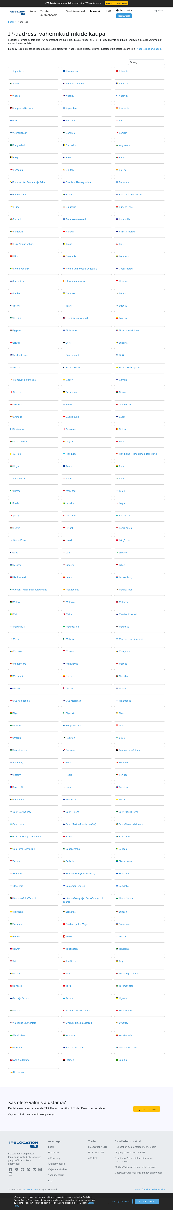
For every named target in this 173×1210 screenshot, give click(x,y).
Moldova (17, 651)
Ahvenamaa (72, 71)
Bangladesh (19, 145)
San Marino (125, 836)
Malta (69, 614)
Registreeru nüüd (146, 1109)
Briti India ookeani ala (130, 194)
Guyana (70, 441)
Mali (15, 614)
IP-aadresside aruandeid (148, 48)
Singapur (18, 873)
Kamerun (18, 231)
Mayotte (17, 638)
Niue (121, 712)
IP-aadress (53, 1152)
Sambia (123, 1059)
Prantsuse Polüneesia (24, 379)
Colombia (71, 256)
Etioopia (123, 342)
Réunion (123, 787)
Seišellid (70, 861)
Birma (69, 675)
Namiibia (123, 675)
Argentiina (71, 108)
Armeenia (124, 108)
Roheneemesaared (76, 219)
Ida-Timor (71, 961)
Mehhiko (70, 638)
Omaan (17, 737)
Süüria (122, 936)
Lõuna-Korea (20, 540)
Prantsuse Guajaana (129, 367)
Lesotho (17, 564)
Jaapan (122, 503)
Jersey (16, 515)
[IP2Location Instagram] (40, 1170)
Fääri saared (72, 354)
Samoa (69, 836)
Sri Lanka (71, 911)
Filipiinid (123, 762)
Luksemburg (125, 577)
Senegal (123, 848)
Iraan (69, 478)
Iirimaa (17, 490)
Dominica (18, 317)
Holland (123, 688)
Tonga (69, 973)
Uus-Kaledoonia (21, 700)
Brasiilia (70, 194)
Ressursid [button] (95, 11)
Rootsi (16, 936)
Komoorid (124, 256)
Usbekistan (19, 1035)
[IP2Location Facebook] (10, 1170)
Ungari (16, 466)
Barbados (71, 145)
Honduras (71, 453)
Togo (121, 961)
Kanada (70, 231)
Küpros (122, 293)
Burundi (17, 219)
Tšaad (69, 243)
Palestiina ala (20, 750)
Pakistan (70, 737)
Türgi (68, 985)
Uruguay (123, 1022)
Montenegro (19, 663)
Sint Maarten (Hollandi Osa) (80, 873)
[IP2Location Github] (28, 1170)
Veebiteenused (75, 11)
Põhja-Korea (125, 527)
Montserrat (72, 663)
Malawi (17, 601)
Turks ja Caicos (21, 998)
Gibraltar (17, 404)
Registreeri (124, 15)
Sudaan (123, 911)
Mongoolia (124, 651)
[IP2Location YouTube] (34, 1170)
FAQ (50, 1180)
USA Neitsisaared (128, 1047)
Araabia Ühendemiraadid (79, 1010)
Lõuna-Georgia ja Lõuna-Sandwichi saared (83, 900)
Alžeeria (17, 83)
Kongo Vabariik (21, 268)
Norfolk (17, 725)
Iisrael (122, 490)
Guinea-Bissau (20, 441)
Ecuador (123, 317)
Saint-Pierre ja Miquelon (131, 824)
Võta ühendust (56, 1174)
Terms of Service (142, 1189)
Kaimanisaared (127, 231)
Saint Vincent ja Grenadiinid (27, 836)
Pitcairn (17, 774)
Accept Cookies (147, 1201)
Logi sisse (158, 10)
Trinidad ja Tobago (128, 973)
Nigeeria (70, 712)
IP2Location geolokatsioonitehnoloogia (135, 1146)
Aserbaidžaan (20, 132)
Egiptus (17, 330)
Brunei (16, 206)
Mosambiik (19, 675)
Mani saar (71, 490)
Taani (69, 305)
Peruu (69, 762)
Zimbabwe (18, 1072)
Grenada (17, 416)
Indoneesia (19, 478)
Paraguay (18, 762)
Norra (122, 725)
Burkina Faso (126, 206)
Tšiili (121, 243)
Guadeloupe (72, 416)
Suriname (18, 924)
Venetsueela (125, 1035)
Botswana (124, 182)
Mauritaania (72, 626)
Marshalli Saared (127, 614)
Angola (17, 95)
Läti (68, 552)
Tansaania (124, 948)
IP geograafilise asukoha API (130, 1152)
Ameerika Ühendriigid (24, 1022)
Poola (69, 774)
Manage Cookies (120, 1201)
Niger (16, 712)
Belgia (16, 157)
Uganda (123, 998)
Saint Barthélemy (22, 811)
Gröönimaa (125, 404)
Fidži (121, 354)
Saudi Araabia (73, 848)
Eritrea (16, 342)
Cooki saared (126, 268)
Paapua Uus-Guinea (129, 750)
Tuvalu (69, 998)
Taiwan (16, 948)
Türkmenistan (126, 985)
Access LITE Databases (116, 3)
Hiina (16, 256)
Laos (15, 552)
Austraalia (71, 120)
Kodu (32, 11)
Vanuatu (70, 1035)
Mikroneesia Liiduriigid (131, 638)
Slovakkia (124, 873)
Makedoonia (72, 589)
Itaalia (16, 503)
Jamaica (70, 503)
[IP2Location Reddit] (22, 1170)
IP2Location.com (93, 3)
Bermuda (18, 169)
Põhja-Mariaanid (74, 725)
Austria (122, 120)
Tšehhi (16, 305)
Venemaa (71, 799)
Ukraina (17, 1010)
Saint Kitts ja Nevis (128, 811)
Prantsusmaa (73, 367)
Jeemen (70, 1059)
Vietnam (17, 1047)
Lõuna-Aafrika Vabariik (25, 898)
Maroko (123, 663)
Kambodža (124, 219)
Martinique (19, 626)
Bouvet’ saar (19, 194)
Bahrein (123, 132)
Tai (14, 961)
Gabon (69, 379)
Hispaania (18, 911)
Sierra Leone (125, 861)
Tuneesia (17, 985)
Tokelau (17, 973)
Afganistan (18, 71)
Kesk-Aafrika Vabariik (24, 243)
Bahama (70, 132)
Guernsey (71, 429)
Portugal (123, 774)
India (121, 466)
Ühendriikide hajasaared (79, 1022)
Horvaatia (124, 280)
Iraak (121, 478)
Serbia (16, 861)
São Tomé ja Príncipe (24, 848)
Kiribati (70, 527)
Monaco (70, 651)
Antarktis (123, 95)
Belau (122, 737)
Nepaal (69, 688)
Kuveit (69, 540)
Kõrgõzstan (125, 540)
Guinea (123, 429)
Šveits (69, 936)
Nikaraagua (125, 700)
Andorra (123, 83)
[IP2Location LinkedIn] (10, 1174)
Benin (122, 157)
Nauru (16, 688)
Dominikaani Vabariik (77, 317)
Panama (70, 750)
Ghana (122, 392)
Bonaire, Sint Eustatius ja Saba (29, 182)
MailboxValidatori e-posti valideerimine (135, 1167)
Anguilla (70, 95)
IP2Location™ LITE (97, 1146)
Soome (16, 367)
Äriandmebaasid (56, 1163)
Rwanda (123, 799)
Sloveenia (18, 885)
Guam (122, 416)
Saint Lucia (18, 824)
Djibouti (123, 305)
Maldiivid (123, 601)
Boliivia (123, 169)
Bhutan (70, 169)
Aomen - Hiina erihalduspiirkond (30, 589)
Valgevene (124, 145)
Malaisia (70, 601)
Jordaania (71, 515)
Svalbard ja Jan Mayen (77, 924)
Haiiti (121, 441)
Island (69, 466)
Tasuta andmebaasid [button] (48, 13)
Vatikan (17, 453)
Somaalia (124, 885)
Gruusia (17, 392)
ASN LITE (93, 1158)
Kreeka (69, 404)
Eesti (68, 342)
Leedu (69, 577)
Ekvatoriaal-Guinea (129, 330)
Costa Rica (18, 280)
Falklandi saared (21, 354)
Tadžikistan (72, 948)
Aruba (16, 120)
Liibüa (122, 564)
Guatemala (19, 429)
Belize (69, 157)
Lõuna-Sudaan (126, 898)
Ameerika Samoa (75, 83)
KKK (108, 11)
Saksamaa (71, 392)
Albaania (123, 71)
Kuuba (16, 293)
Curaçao (70, 293)
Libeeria (70, 564)
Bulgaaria (71, 206)
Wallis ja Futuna (21, 1059)
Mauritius (124, 626)
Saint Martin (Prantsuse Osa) (81, 824)
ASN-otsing (54, 1158)
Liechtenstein (20, 577)
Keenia (16, 527)
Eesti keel (123, 10)
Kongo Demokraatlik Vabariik (81, 268)
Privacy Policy (158, 1189)
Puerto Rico (19, 787)
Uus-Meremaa (73, 700)
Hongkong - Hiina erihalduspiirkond (138, 453)
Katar (69, 787)
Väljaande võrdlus (57, 1169)
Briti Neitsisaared (75, 1047)
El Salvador (72, 330)
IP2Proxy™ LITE (96, 1152)
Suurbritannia (126, 1010)
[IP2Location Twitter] (16, 1170)
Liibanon (123, 552)
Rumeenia (18, 799)
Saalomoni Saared (75, 885)
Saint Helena (72, 811)
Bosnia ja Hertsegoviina (78, 182)
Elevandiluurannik (75, 280)
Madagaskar (125, 589)
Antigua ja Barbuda (23, 108)
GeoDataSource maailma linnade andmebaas (138, 1172)
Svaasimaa (124, 924)
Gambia (123, 379)
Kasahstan (124, 515)
